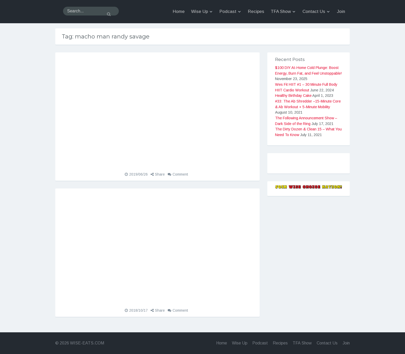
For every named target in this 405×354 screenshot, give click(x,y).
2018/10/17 (138, 310)
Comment (180, 174)
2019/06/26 (138, 174)
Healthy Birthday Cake (293, 95)
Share (160, 174)
